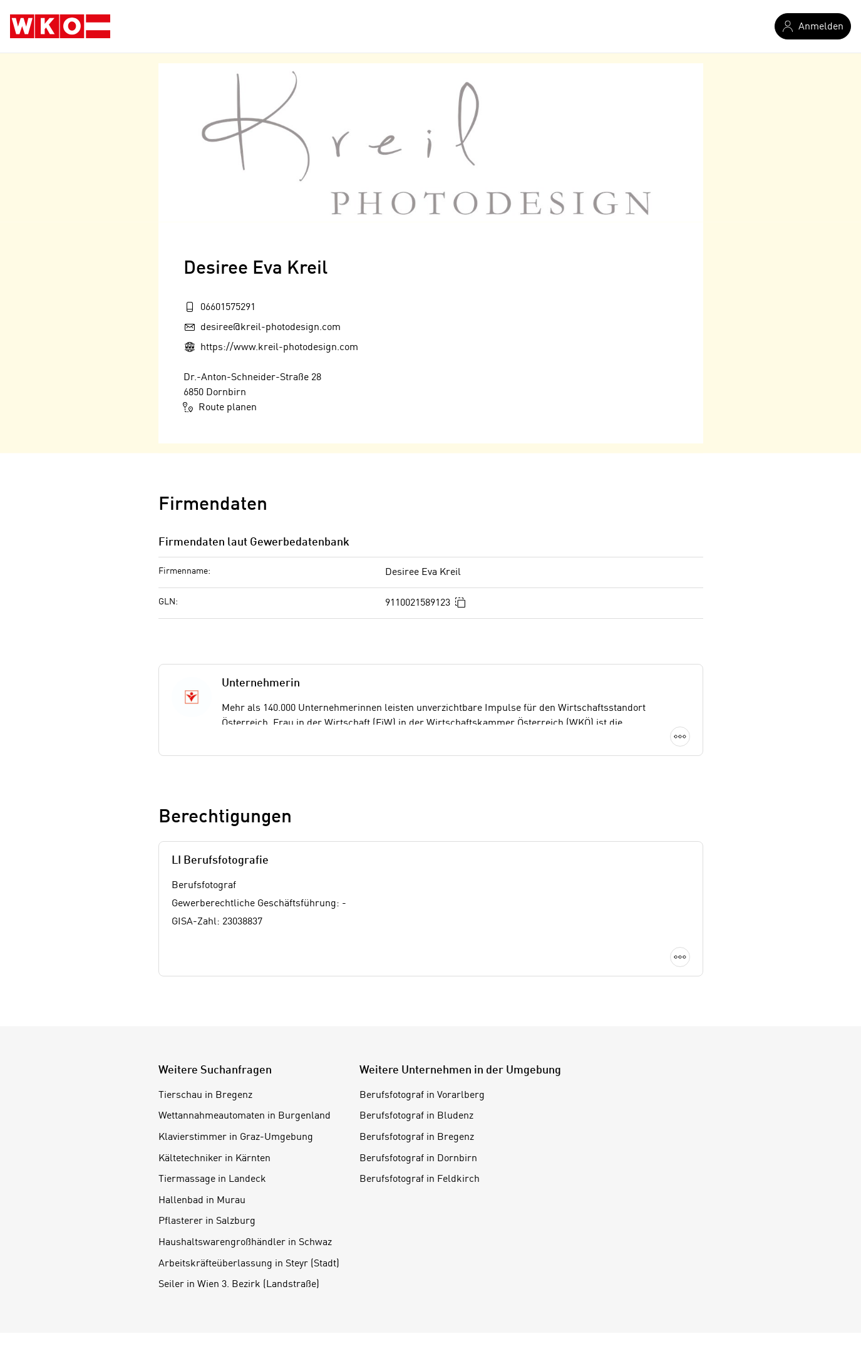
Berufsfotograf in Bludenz (416, 1116)
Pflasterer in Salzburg (206, 1221)
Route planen (220, 407)
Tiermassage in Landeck (212, 1179)
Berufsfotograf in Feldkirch (419, 1179)
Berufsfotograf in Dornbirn (418, 1159)
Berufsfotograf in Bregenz (416, 1137)
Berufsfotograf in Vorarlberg (422, 1095)
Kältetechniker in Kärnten (214, 1159)
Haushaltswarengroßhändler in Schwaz (245, 1243)
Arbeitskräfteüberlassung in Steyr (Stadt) (248, 1264)
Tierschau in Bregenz (205, 1095)
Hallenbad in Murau (201, 1201)
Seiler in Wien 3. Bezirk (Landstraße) (238, 1285)
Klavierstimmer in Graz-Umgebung (235, 1137)
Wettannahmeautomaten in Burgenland (244, 1116)
